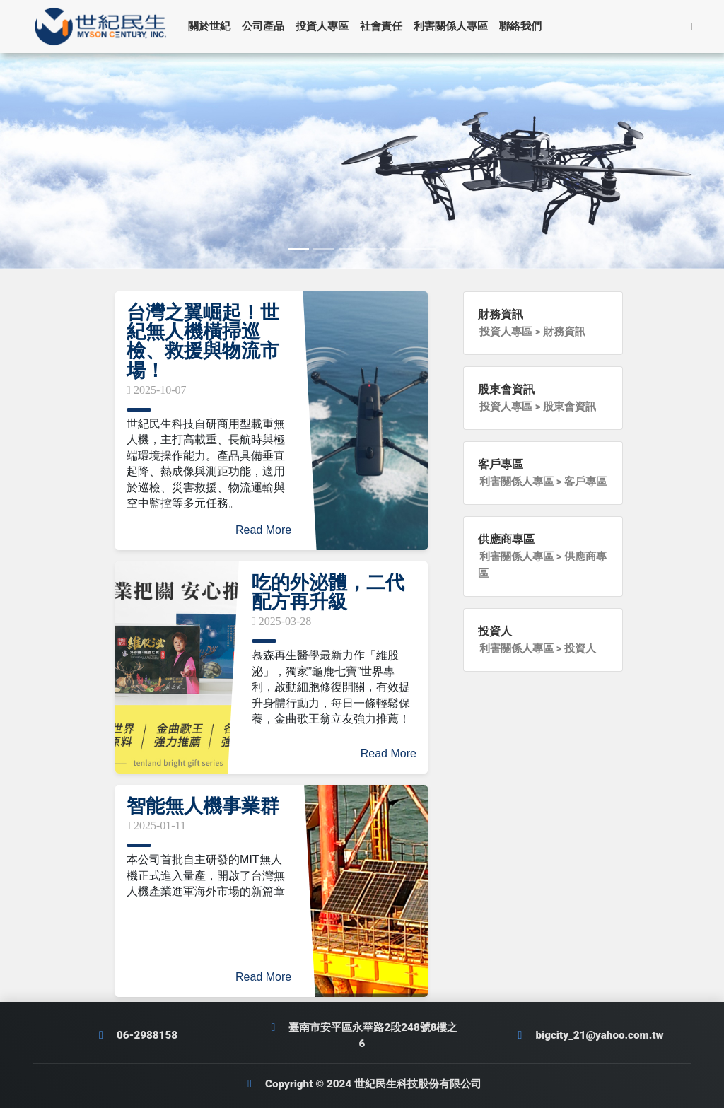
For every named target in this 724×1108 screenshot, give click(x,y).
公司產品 (267, 26)
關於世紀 (213, 26)
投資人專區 (326, 26)
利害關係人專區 (455, 26)
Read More (263, 530)
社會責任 (385, 26)
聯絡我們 (524, 26)
